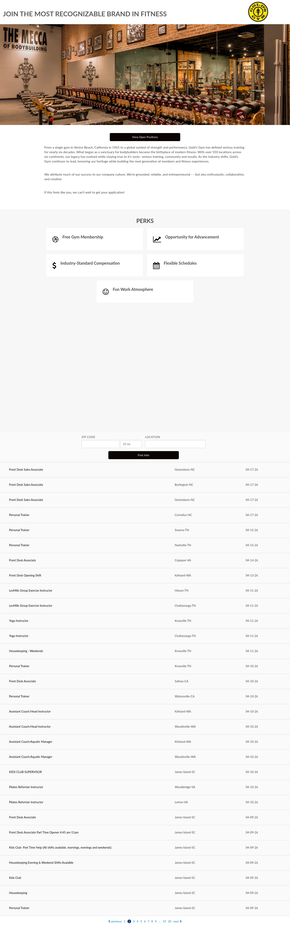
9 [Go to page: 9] (155, 921)
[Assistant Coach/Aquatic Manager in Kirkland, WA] (145, 742)
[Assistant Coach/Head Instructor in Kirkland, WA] (145, 711)
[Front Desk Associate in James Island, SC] (145, 817)
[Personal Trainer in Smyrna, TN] (145, 530)
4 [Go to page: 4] (137, 921)
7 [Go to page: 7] (148, 921)
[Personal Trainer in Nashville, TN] (145, 545)
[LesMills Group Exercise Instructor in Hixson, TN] (145, 590)
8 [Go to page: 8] (152, 921)
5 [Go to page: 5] (141, 921)
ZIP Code (88, 437)
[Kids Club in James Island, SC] (145, 878)
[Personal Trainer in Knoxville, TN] (145, 666)
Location (152, 437)
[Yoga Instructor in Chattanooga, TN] (145, 636)
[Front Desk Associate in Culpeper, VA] (145, 560)
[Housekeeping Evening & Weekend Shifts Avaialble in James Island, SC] (145, 863)
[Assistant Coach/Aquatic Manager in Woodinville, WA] (145, 757)
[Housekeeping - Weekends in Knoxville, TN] (145, 651)
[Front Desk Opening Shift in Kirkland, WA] (145, 575)
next (177, 921)
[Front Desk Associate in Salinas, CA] (145, 681)
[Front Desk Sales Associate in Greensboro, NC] (145, 470)
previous (115, 921)
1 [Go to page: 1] (124, 921)
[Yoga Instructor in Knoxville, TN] (145, 621)
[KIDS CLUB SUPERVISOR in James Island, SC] (145, 772)
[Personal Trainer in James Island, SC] (145, 908)
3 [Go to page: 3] (134, 921)
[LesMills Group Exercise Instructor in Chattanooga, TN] (145, 606)
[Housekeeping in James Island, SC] (145, 893)
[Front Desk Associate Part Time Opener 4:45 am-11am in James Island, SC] (145, 832)
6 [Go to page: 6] (145, 921)
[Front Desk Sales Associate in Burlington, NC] (145, 485)
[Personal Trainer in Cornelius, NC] (145, 515)
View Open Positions (145, 137)
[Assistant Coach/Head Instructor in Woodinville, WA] (145, 727)
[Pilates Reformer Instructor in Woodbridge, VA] (145, 787)
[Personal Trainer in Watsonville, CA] (145, 696)
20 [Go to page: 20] (169, 921)
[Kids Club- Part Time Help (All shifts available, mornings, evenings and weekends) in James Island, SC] (145, 847)
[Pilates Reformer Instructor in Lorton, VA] (145, 802)
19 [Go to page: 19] (164, 921)
